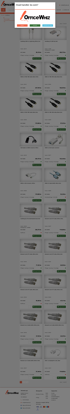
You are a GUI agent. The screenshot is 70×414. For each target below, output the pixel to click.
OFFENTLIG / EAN (48, 25)
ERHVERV (35, 25)
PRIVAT (22, 25)
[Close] (53, 4)
